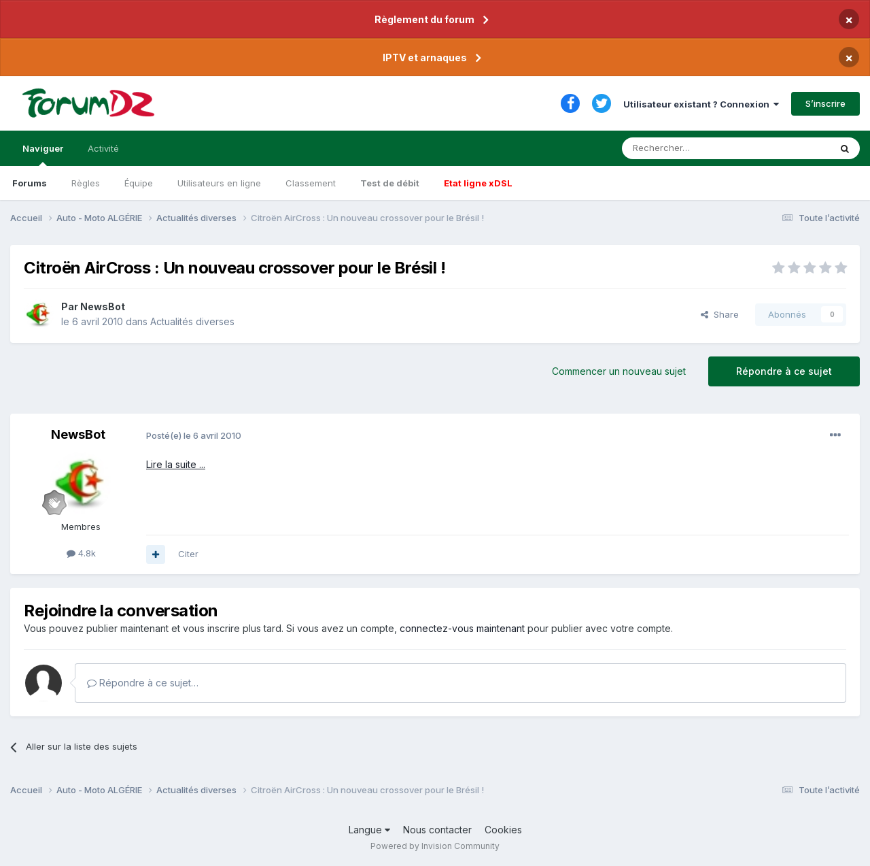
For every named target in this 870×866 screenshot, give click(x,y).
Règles (85, 183)
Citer (188, 553)
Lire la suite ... (175, 464)
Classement (310, 183)
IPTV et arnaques (425, 57)
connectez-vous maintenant (462, 628)
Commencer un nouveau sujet (619, 371)
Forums (29, 183)
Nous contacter (437, 829)
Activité (103, 148)
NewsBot (102, 306)
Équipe (138, 183)
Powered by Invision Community (435, 846)
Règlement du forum (424, 19)
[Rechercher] (696, 148)
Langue (369, 829)
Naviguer (42, 154)
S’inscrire (825, 103)
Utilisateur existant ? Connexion (701, 104)
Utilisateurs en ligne (219, 183)
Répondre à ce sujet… (142, 682)
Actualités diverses (192, 321)
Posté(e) (193, 435)
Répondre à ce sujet (784, 371)
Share (720, 314)
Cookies (503, 829)
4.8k (81, 553)
